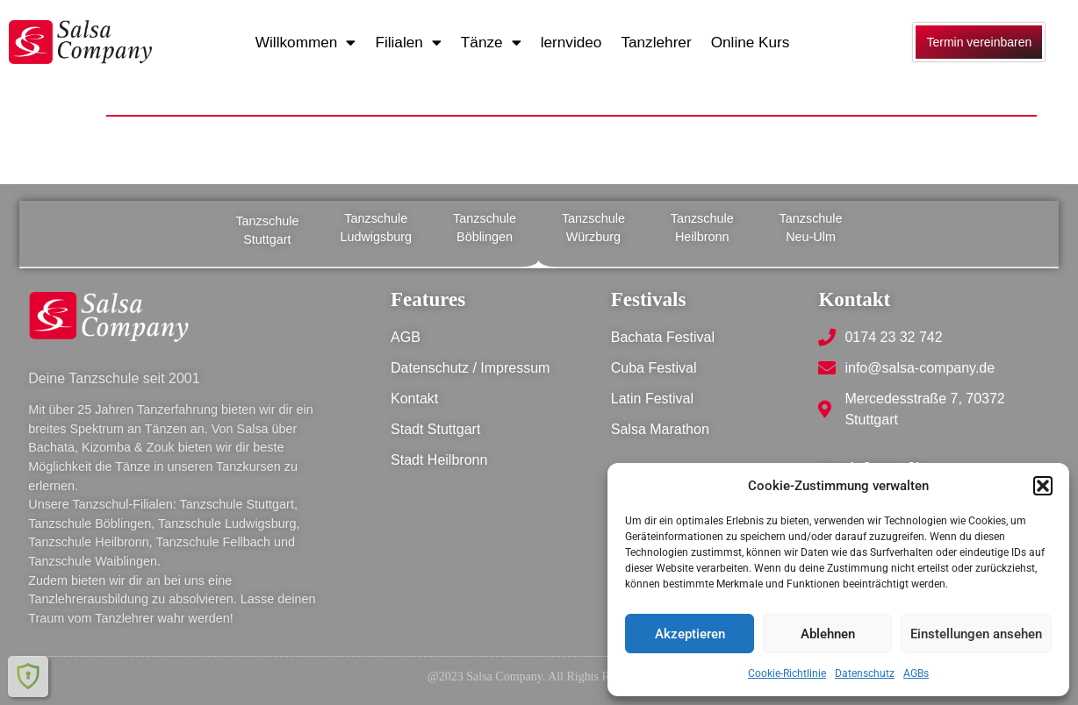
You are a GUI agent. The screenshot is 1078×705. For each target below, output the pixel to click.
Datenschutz (865, 673)
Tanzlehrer (656, 42)
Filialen (408, 42)
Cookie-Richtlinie (787, 673)
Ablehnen (828, 634)
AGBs (916, 673)
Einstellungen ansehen (976, 634)
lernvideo (571, 42)
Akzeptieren (690, 634)
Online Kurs (750, 42)
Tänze (491, 42)
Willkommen (305, 42)
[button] (1043, 486)
